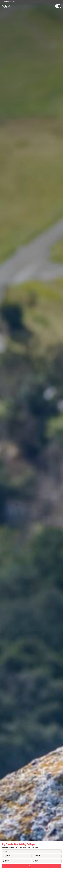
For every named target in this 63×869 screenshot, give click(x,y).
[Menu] (58, 6)
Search (31, 866)
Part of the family (8, 1)
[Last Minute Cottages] (6, 6)
